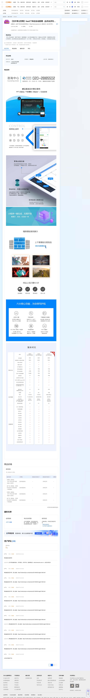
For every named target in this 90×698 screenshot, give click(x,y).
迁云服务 (61, 682)
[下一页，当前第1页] (56, 665)
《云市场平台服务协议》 (47, 526)
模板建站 (15, 16)
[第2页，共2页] (54, 665)
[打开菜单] (2, 2)
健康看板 (61, 687)
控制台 (78, 2)
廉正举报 (20, 694)
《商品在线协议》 (46, 524)
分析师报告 (6, 689)
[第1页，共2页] (52, 665)
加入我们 (40, 694)
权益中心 (34, 2)
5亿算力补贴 (51, 684)
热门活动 (33, 10)
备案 (75, 2)
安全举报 (27, 694)
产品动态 (16, 682)
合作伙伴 (47, 2)
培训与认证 (39, 684)
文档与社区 (28, 2)
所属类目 (26, 59)
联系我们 (33, 694)
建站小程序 (10, 16)
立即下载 (9, 522)
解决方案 (23, 2)
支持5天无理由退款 (27, 42)
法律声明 (5, 694)
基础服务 (61, 678)
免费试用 (16, 680)
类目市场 (21, 10)
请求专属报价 (81, 53)
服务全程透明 (20, 42)
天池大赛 (39, 682)
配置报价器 (17, 687)
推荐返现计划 (51, 687)
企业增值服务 (62, 680)
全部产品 (16, 678)
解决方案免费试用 (52, 680)
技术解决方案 (29, 678)
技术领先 (5, 682)
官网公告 (61, 684)
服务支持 (22, 48)
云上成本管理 (17, 689)
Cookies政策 (13, 694)
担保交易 (14, 42)
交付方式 (8, 59)
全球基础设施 (6, 680)
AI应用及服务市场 (14, 10)
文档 (38, 678)
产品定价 (16, 684)
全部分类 (4, 16)
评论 (29, 48)
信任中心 (61, 689)
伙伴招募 (38, 10)
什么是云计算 (6, 678)
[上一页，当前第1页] (50, 665)
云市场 (42, 2)
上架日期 (45, 59)
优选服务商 (34, 42)
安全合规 (5, 687)
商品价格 (14, 48)
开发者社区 (39, 680)
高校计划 (50, 682)
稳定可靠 (5, 684)
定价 (39, 2)
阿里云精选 (27, 10)
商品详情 (6, 48)
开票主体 (8, 61)
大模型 (14, 2)
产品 (18, 2)
